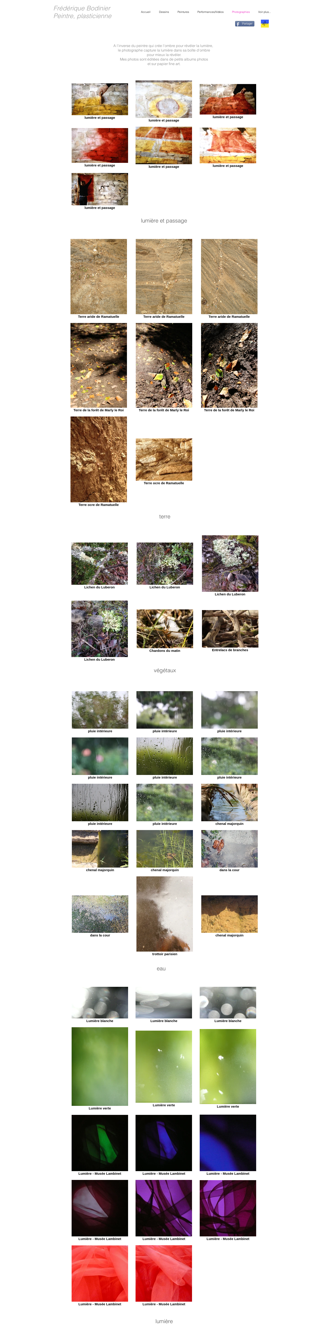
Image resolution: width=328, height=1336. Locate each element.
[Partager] (244, 23)
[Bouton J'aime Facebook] (222, 24)
